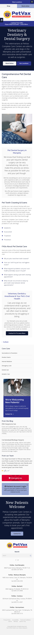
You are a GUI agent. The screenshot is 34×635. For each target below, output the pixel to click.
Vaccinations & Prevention (9, 353)
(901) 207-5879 (18, 569)
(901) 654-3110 (18, 613)
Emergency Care (6, 366)
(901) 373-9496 (18, 591)
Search (10, 621)
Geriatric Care (6, 374)
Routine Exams (6, 357)
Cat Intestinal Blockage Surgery (13, 440)
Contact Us (17, 533)
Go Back (5, 342)
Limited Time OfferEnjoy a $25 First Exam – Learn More (16, 23)
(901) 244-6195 (18, 581)
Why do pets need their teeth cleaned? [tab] (16, 259)
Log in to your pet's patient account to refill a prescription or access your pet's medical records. (15, 489)
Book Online (10, 63)
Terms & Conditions (25, 620)
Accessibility (15, 620)
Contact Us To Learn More (17, 333)
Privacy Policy (7, 620)
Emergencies (15, 478)
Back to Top (23, 621)
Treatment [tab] (7, 236)
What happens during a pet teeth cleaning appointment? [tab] (17, 276)
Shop (8, 6)
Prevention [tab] (7, 240)
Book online (25, 6)
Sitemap (16, 621)
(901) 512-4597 (18, 602)
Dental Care (5, 370)
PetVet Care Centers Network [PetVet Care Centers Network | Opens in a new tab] (19, 628)
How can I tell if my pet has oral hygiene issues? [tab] (16, 264)
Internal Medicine (7, 361)
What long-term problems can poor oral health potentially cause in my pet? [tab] (16, 270)
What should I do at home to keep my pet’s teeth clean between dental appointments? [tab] (16, 283)
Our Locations (23, 63)
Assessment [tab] (8, 232)
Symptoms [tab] (7, 228)
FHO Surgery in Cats (9, 424)
